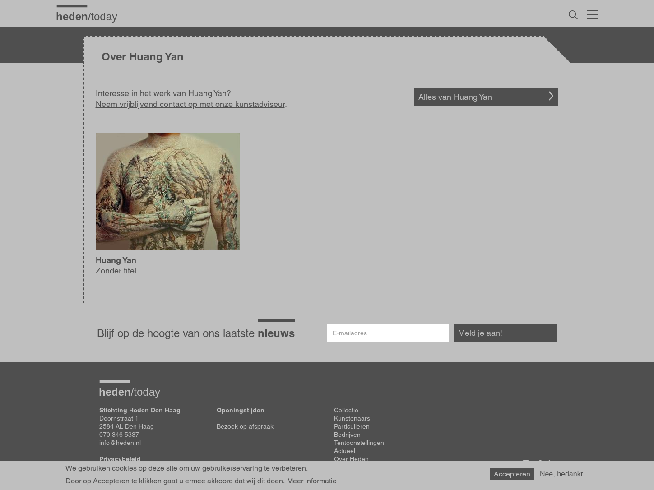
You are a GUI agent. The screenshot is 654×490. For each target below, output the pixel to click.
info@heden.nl (120, 442)
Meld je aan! (480, 332)
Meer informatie (312, 481)
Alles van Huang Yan (455, 97)
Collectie (346, 410)
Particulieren (352, 426)
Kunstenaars (352, 418)
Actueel (344, 450)
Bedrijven (347, 434)
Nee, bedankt (561, 474)
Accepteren (512, 474)
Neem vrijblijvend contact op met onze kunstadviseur (190, 104)
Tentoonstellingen (359, 442)
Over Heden (351, 458)
